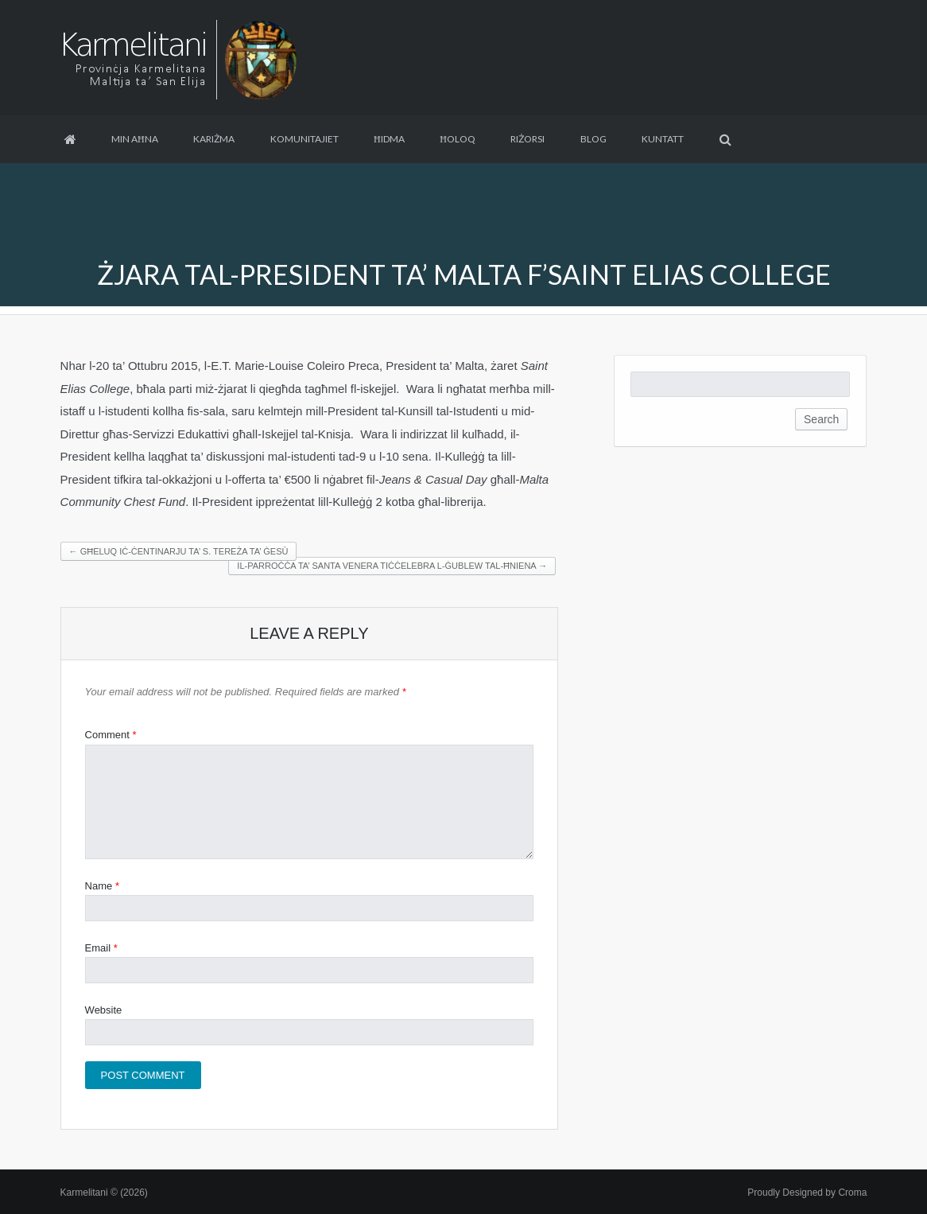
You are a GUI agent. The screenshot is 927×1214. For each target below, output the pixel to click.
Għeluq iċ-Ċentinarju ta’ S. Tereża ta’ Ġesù (179, 551)
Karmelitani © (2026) (104, 1192)
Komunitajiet (304, 139)
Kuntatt (663, 139)
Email (101, 948)
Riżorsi (527, 139)
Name (102, 886)
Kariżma (214, 139)
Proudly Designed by (807, 1192)
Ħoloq (457, 139)
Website (103, 1010)
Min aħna (134, 139)
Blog (593, 139)
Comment (111, 735)
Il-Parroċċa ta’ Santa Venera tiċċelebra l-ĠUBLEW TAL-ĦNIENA (392, 565)
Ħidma (389, 139)
